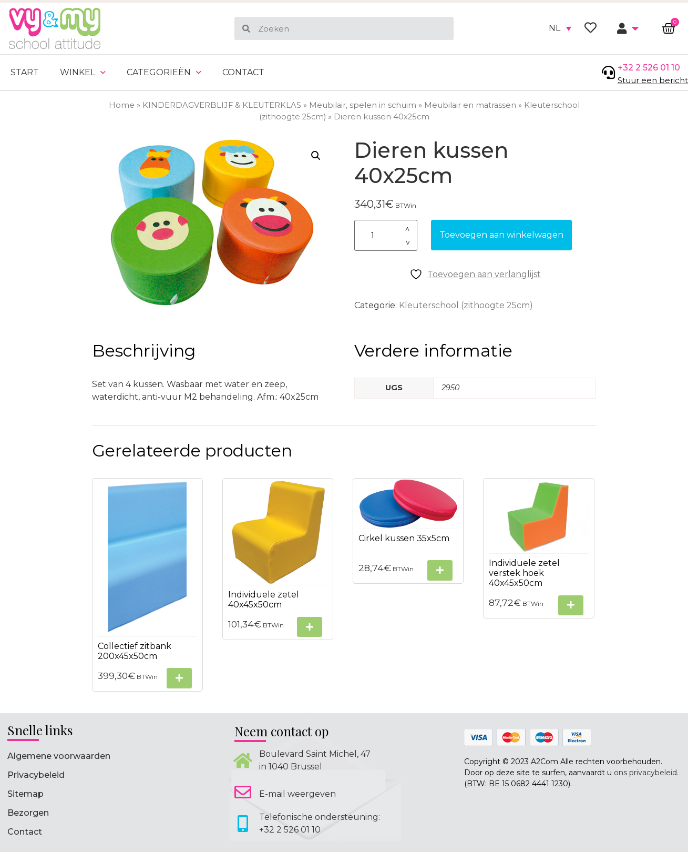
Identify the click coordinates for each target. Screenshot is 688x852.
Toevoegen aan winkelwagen (501, 235)
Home (122, 105)
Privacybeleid (36, 775)
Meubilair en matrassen (470, 105)
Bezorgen (28, 813)
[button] (315, 155)
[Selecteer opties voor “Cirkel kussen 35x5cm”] (440, 570)
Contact (243, 72)
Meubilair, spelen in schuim (362, 105)
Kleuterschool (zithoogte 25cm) (466, 305)
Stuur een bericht (653, 80)
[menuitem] (560, 28)
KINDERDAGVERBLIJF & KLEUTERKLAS (221, 105)
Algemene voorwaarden (58, 756)
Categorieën (164, 72)
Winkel (83, 72)
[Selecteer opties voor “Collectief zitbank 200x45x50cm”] (179, 678)
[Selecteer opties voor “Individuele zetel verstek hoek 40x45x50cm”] (570, 605)
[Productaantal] (385, 235)
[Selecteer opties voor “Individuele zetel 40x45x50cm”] (309, 627)
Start (25, 72)
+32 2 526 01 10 (649, 68)
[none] (560, 28)
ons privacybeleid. (646, 772)
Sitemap (25, 794)
